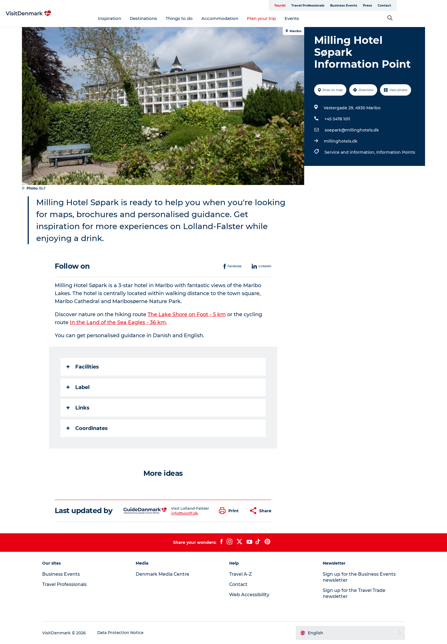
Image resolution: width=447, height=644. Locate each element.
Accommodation (244, 18)
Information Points (388, 156)
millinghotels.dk (340, 141)
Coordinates (87, 428)
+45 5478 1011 (337, 119)
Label (78, 387)
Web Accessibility (249, 594)
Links (78, 408)
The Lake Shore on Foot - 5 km (187, 314)
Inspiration (134, 18)
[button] (230, 510)
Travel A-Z (241, 574)
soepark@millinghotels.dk (351, 130)
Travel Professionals (341, 5)
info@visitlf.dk (184, 513)
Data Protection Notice (125, 632)
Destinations (168, 18)
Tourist (313, 5)
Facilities (83, 367)
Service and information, (337, 156)
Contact (417, 5)
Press (400, 5)
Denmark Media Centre (165, 574)
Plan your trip (286, 18)
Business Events (377, 5)
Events (317, 18)
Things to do (204, 18)
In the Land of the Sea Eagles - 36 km (118, 322)
